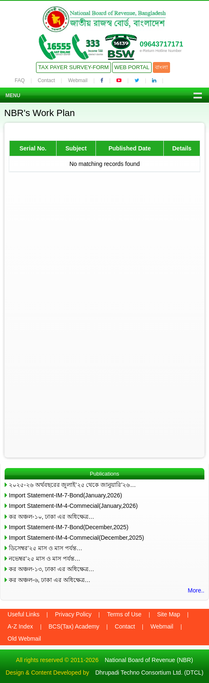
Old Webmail (24, 638)
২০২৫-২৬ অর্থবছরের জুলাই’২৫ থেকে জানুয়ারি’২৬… (72, 484)
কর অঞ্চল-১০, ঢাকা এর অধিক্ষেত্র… (51, 516)
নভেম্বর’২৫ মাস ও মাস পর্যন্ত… (44, 558)
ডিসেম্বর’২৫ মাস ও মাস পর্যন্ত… (46, 548)
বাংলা (161, 67)
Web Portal (132, 67)
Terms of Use (124, 614)
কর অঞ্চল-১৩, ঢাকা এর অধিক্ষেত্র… (51, 569)
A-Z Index (20, 626)
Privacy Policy (73, 614)
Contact (46, 80)
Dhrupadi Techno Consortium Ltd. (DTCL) (149, 672)
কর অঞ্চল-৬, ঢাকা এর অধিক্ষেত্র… (49, 580)
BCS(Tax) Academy (74, 626)
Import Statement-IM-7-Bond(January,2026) (65, 495)
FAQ (20, 80)
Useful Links (23, 614)
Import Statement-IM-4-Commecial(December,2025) (76, 537)
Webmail (77, 80)
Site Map (168, 614)
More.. (196, 590)
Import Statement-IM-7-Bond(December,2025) (69, 527)
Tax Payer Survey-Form (73, 67)
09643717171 (161, 44)
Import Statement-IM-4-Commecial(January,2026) (73, 505)
